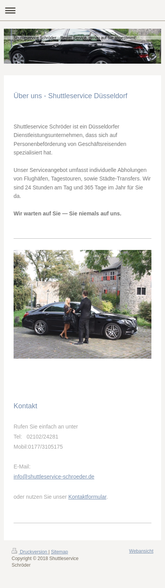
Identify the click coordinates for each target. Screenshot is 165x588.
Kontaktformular (87, 497)
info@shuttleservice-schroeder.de (54, 477)
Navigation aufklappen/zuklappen (82, 10)
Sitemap (59, 552)
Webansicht (141, 551)
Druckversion (30, 552)
